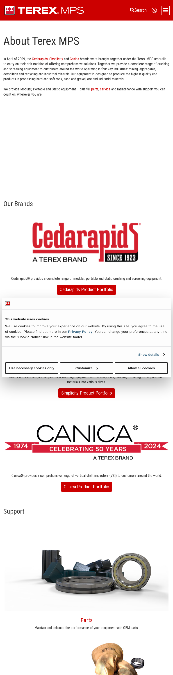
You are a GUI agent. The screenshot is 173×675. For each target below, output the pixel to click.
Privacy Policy (80, 331)
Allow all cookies (141, 368)
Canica (75, 59)
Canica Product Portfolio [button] (86, 486)
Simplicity (56, 59)
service (105, 89)
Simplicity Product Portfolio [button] (86, 393)
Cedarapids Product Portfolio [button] (86, 289)
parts (94, 89)
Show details (148, 354)
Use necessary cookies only (31, 368)
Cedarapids (40, 59)
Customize (86, 368)
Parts (87, 620)
